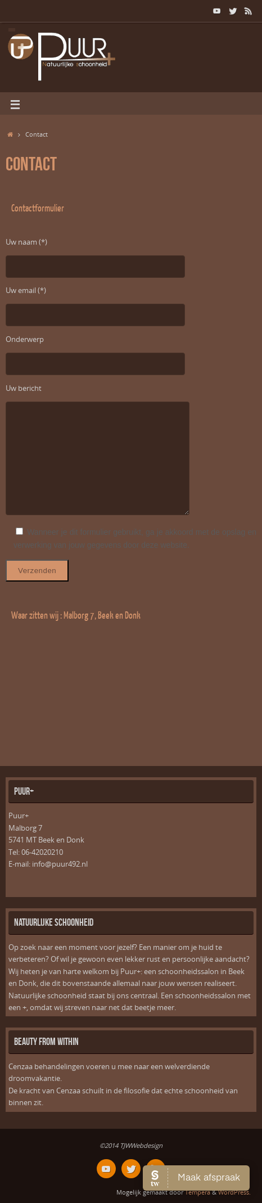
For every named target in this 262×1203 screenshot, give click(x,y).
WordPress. (234, 1192)
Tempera (197, 1192)
